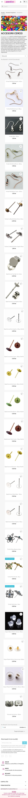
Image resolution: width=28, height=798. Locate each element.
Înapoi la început (19, 731)
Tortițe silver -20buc (14, 136)
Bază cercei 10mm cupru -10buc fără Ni (14, 439)
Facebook (2, 756)
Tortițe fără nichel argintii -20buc (14, 81)
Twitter (6, 756)
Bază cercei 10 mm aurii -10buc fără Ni (14, 466)
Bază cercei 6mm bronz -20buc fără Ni (14, 411)
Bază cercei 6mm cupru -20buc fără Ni (14, 356)
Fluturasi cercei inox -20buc (14, 714)
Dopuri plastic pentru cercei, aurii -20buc (14, 659)
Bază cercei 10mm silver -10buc (14, 494)
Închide (14, 791)
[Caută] (14, 6)
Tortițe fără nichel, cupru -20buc (14, 191)
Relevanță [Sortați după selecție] (14, 56)
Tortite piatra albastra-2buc (14, 549)
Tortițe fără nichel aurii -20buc (14, 109)
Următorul (23, 727)
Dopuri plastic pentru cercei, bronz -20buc (14, 687)
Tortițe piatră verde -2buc (14, 576)
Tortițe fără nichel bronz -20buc (14, 164)
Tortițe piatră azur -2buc (14, 604)
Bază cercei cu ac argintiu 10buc (14, 301)
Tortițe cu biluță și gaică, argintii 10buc (14, 246)
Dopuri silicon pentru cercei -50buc (14, 632)
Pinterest (10, 756)
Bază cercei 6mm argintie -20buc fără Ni (14, 329)
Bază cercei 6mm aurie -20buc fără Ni (14, 384)
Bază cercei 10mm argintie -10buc (14, 521)
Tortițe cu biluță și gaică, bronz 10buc (14, 219)
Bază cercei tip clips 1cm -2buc (14, 274)
